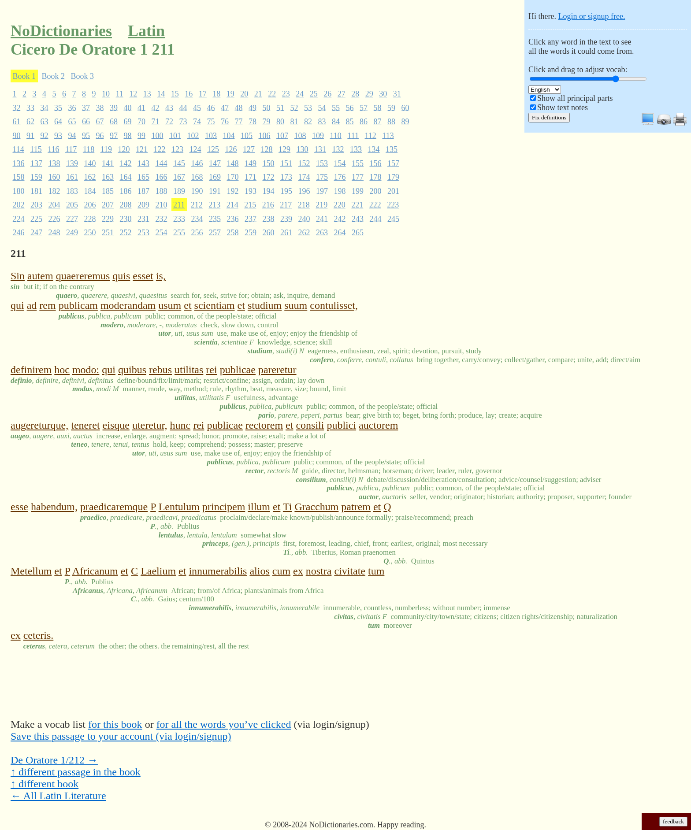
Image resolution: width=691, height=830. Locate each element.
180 (19, 190)
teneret (85, 425)
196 (304, 190)
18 (216, 93)
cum (281, 571)
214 (232, 204)
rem (47, 305)
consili (310, 425)
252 (126, 232)
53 (308, 107)
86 (364, 121)
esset (143, 276)
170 (233, 177)
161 (72, 177)
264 (340, 232)
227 (72, 218)
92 (44, 135)
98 (128, 135)
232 (161, 218)
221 (357, 204)
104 (229, 135)
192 (233, 190)
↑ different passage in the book (76, 772)
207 (108, 204)
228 (90, 218)
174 (304, 177)
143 (143, 163)
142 (126, 163)
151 (286, 163)
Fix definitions (549, 117)
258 (233, 232)
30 (383, 93)
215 (250, 204)
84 (336, 121)
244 (376, 218)
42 (156, 107)
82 (308, 121)
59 (391, 107)
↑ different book (44, 783)
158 (19, 177)
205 (72, 204)
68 (114, 121)
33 (30, 107)
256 (197, 232)
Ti (287, 506)
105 (247, 135)
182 (54, 190)
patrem (356, 506)
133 (356, 149)
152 (304, 163)
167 (179, 177)
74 (197, 121)
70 (141, 121)
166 (161, 177)
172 (269, 177)
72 (169, 121)
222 (375, 204)
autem (40, 276)
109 (318, 135)
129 (284, 149)
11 (119, 93)
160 (54, 177)
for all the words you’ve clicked (223, 724)
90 (17, 135)
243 (358, 218)
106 (265, 135)
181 (36, 190)
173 (286, 177)
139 (72, 163)
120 (124, 149)
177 (358, 177)
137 (36, 163)
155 (358, 163)
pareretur (277, 369)
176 (340, 177)
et (187, 305)
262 (304, 232)
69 (128, 121)
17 (203, 93)
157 (393, 163)
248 (54, 232)
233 (179, 218)
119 (106, 149)
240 (304, 218)
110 (336, 135)
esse (19, 506)
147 (215, 163)
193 (250, 190)
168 (197, 177)
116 (53, 149)
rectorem (264, 425)
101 (175, 135)
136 (19, 163)
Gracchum (316, 506)
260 (269, 232)
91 (30, 135)
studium (265, 305)
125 (213, 149)
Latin (146, 31)
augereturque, (39, 425)
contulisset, (334, 305)
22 (272, 93)
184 (90, 190)
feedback (673, 821)
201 (393, 190)
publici (341, 425)
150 (269, 163)
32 (17, 107)
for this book (115, 724)
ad (32, 305)
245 (393, 218)
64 (58, 121)
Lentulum (179, 506)
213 (214, 204)
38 (100, 107)
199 (358, 190)
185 (108, 190)
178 (376, 177)
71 (156, 121)
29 (369, 93)
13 (147, 93)
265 (358, 232)
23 (286, 93)
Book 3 (82, 75)
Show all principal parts (575, 98)
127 (249, 149)
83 (322, 121)
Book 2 (53, 75)
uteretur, (149, 425)
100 (157, 135)
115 (35, 149)
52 (294, 107)
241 (322, 218)
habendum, (54, 506)
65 (72, 121)
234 (197, 218)
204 (54, 204)
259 (250, 232)
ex (298, 571)
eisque (116, 425)
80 (280, 121)
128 (267, 149)
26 (327, 93)
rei (211, 369)
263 (322, 232)
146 (197, 163)
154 (340, 163)
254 (161, 232)
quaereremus (83, 276)
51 (280, 107)
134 (374, 149)
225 (36, 218)
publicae (238, 369)
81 (294, 121)
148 (233, 163)
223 (393, 204)
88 (391, 121)
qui (17, 305)
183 (72, 190)
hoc (62, 369)
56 (350, 107)
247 (36, 232)
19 (230, 93)
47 (225, 107)
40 (128, 107)
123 (177, 149)
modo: (85, 369)
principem (223, 506)
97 (114, 135)
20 (244, 93)
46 (211, 107)
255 (179, 232)
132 (338, 149)
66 (86, 121)
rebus (160, 369)
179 (393, 177)
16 (189, 93)
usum (169, 305)
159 (36, 177)
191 (215, 190)
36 (72, 107)
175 (322, 177)
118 (88, 149)
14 (161, 93)
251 (108, 232)
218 (304, 204)
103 (211, 135)
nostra (319, 571)
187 (143, 190)
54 (322, 107)
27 (342, 93)
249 (72, 232)
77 (239, 121)
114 (18, 149)
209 (143, 204)
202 (19, 204)
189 (179, 190)
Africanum (95, 571)
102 (193, 135)
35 (58, 107)
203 (36, 204)
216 (268, 204)
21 (258, 93)
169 (215, 177)
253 (143, 232)
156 (376, 163)
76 (225, 121)
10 (106, 93)
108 (300, 135)
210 (161, 204)
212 (197, 204)
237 (250, 218)
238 (269, 218)
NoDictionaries (61, 31)
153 (322, 163)
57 (364, 107)
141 (108, 163)
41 (141, 107)
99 (141, 135)
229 (108, 218)
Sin (18, 276)
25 (314, 93)
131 (320, 149)
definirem (31, 369)
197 (322, 190)
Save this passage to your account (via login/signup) (121, 736)
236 (233, 218)
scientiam (214, 305)
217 (286, 204)
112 (370, 135)
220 (340, 204)
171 (250, 177)
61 (17, 121)
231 (143, 218)
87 (378, 121)
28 (355, 93)
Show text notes (562, 107)
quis (121, 276)
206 (90, 204)
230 (126, 218)
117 (71, 149)
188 (161, 190)
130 (302, 149)
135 (392, 149)
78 (252, 121)
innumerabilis (218, 571)
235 (215, 218)
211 (179, 204)
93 (58, 135)
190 (197, 190)
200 (376, 190)
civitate (349, 571)
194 (269, 190)
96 (100, 135)
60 (405, 107)
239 (286, 218)
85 (350, 121)
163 (108, 177)
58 (378, 107)
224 (19, 218)
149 (250, 163)
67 (100, 121)
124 (195, 149)
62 (30, 121)
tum (376, 571)
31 (397, 93)
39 (114, 107)
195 (286, 190)
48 (239, 107)
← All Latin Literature (58, 795)
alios (259, 571)
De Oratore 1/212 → (54, 760)
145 (179, 163)
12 (133, 93)
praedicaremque (114, 506)
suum (295, 305)
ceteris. (38, 635)
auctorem (378, 425)
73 (183, 121)
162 (90, 177)
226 (54, 218)
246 (19, 232)
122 (160, 149)
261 (286, 232)
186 (126, 190)
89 (405, 121)
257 (215, 232)
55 (336, 107)
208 (126, 204)
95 (86, 135)
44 (183, 107)
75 (211, 121)
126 (231, 149)
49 (252, 107)
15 (175, 93)
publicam (78, 305)
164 (126, 177)
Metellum (31, 571)
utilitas (189, 369)
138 (54, 163)
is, (161, 276)
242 (340, 218)
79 (267, 121)
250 (90, 232)
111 (353, 135)
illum (259, 506)
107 (282, 135)
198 (340, 190)
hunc (180, 425)
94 (72, 135)
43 (169, 107)
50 (267, 107)
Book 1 (24, 75)
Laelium (158, 571)
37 (86, 107)
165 (143, 177)
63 (44, 121)
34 (44, 107)
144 (161, 163)
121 (142, 149)
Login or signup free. (591, 16)
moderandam (128, 305)
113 (388, 135)
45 (197, 107)
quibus (132, 369)
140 (90, 163)
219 (321, 204)
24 (300, 93)
